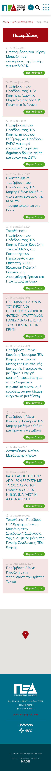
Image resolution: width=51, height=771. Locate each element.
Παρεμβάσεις (42, 21)
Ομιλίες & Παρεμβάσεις (22, 21)
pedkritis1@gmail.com (25, 714)
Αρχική (6, 21)
